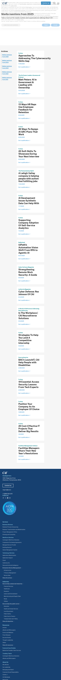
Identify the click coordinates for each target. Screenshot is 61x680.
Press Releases (6, 635)
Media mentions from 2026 (7, 55)
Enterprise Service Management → (12, 567)
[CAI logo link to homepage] (4, 3)
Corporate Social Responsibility (11, 672)
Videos (4, 642)
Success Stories (7, 637)
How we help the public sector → (12, 603)
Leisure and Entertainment (10, 593)
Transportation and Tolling (11, 618)
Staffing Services (7, 547)
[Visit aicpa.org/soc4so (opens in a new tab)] (10, 508)
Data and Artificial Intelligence (10, 565)
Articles (5, 627)
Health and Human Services (11, 608)
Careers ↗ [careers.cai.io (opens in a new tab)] (5, 674)
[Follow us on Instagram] (9, 498)
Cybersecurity (6, 562)
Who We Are (6, 664)
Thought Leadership (8, 640)
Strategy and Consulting (9, 534)
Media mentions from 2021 (7, 78)
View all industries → (8, 621)
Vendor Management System (10, 550)
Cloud (4, 560)
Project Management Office (10, 532)
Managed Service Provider (9, 545)
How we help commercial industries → (13, 583)
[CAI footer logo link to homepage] (5, 472)
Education (6, 606)
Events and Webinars (8, 632)
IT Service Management (10, 572)
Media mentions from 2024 (7, 61)
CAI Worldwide (6, 677)
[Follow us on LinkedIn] (8, 498)
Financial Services (8, 586)
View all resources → (8, 645)
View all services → (8, 577)
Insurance (6, 591)
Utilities (6, 601)
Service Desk (7, 575)
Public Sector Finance (9, 616)
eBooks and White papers (9, 630)
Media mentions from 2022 (7, 73)
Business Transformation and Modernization (14, 529)
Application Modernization (9, 555)
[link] (54, 3)
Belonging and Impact (8, 669)
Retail (5, 598)
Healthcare (7, 588)
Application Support (8, 557)
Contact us (45, 3)
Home (3, 10)
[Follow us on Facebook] (3, 498)
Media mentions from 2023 (7, 67)
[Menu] (58, 3)
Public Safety (7, 613)
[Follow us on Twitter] (5, 498)
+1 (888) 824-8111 (8, 494)
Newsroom (10, 10)
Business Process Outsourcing (10, 527)
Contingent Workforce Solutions (11, 540)
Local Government (8, 611)
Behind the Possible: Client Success (12, 650)
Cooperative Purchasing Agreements (12, 542)
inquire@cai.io (7, 490)
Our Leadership (6, 667)
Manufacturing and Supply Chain (12, 596)
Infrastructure (7, 570)
